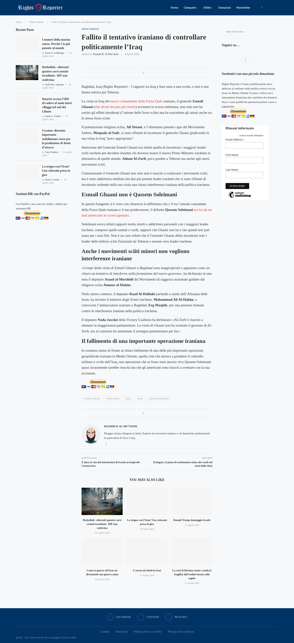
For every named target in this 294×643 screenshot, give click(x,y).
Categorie (190, 7)
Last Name (232, 169)
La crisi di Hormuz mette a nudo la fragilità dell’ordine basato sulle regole (192, 574)
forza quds (113, 398)
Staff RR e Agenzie (54, 84)
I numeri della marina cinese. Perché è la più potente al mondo (56, 44)
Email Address (235, 139)
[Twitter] (148, 617)
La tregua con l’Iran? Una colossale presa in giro (56, 170)
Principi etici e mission (181, 631)
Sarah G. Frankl (53, 116)
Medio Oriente (36, 22)
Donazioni (224, 7)
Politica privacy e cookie (148, 631)
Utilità (207, 7)
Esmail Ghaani (92, 398)
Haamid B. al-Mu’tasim (105, 54)
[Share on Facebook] (143, 73)
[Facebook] (261, 7)
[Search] (276, 7)
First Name (232, 154)
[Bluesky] (176, 617)
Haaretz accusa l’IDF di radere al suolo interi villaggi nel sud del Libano (57, 105)
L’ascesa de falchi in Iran (147, 570)
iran (128, 398)
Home (174, 7)
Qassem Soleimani (159, 398)
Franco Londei (52, 179)
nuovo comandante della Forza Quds (136, 101)
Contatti (104, 631)
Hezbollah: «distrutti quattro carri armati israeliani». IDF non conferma (102, 524)
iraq (139, 398)
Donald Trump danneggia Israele (191, 520)
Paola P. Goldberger (54, 52)
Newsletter (243, 7)
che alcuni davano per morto (115, 107)
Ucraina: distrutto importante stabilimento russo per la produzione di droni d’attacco (56, 139)
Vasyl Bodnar (51, 152)
